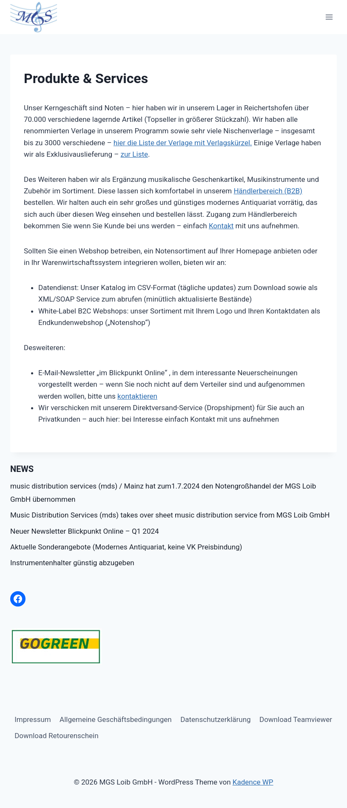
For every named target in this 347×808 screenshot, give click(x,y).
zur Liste (134, 154)
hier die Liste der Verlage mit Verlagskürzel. (183, 142)
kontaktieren (137, 396)
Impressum (32, 719)
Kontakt (221, 225)
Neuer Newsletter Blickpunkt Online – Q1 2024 (84, 531)
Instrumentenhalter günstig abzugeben (72, 562)
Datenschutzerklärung (215, 719)
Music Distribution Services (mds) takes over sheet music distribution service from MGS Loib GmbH (170, 515)
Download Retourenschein (56, 735)
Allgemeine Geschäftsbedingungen (116, 719)
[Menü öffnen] (329, 16)
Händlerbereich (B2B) (267, 191)
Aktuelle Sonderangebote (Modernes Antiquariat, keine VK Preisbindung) (126, 547)
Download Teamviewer (295, 719)
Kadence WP (253, 782)
